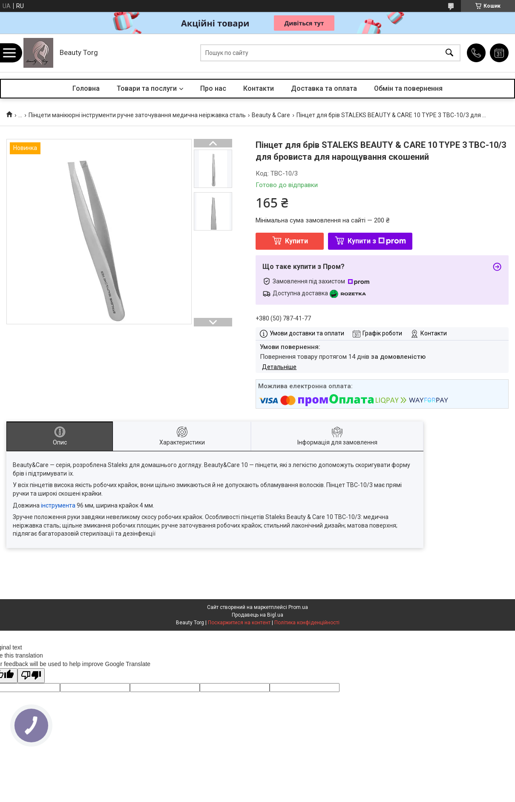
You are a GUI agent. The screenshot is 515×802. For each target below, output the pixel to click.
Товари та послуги (147, 88)
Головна (86, 88)
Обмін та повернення (408, 88)
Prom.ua (298, 607)
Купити (296, 241)
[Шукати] (449, 53)
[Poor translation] (31, 675)
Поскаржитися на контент (239, 623)
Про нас (213, 88)
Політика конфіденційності (306, 623)
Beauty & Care (271, 115)
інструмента (58, 505)
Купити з (377, 241)
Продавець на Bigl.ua (257, 615)
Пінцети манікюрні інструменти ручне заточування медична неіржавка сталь (137, 115)
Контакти (258, 88)
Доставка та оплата (324, 88)
